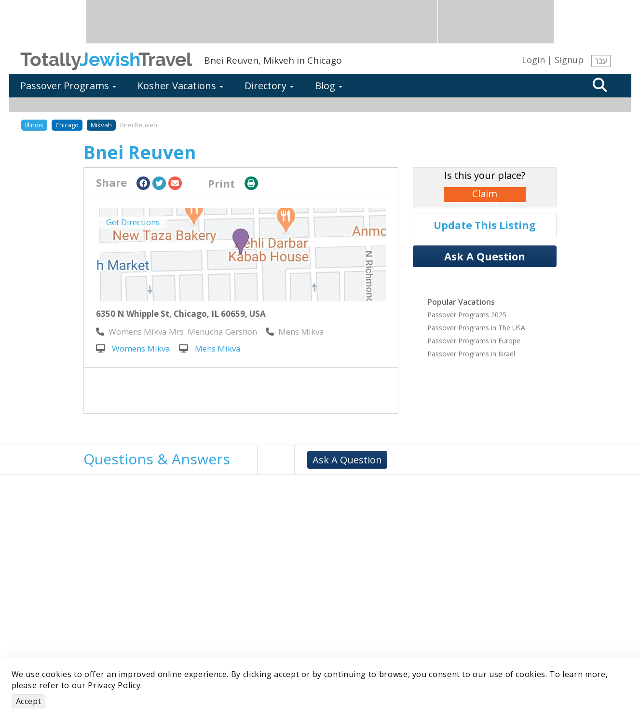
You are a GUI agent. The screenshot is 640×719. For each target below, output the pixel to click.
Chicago (67, 125)
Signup (569, 60)
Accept (28, 701)
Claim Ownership (485, 194)
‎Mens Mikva (295, 331)
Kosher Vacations (180, 85)
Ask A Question (484, 256)
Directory (269, 85)
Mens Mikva (210, 348)
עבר (601, 60)
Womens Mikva (133, 348)
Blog (328, 85)
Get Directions (133, 222)
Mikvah (101, 125)
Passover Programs (68, 85)
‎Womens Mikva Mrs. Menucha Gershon (176, 331)
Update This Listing (485, 225)
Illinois (34, 125)
